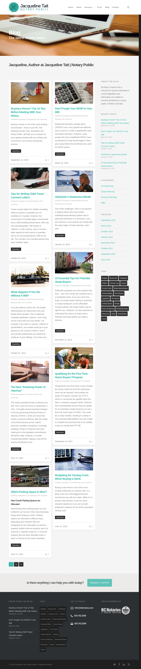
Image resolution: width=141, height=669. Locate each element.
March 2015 (106, 226)
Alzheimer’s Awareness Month (73, 196)
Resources (105, 314)
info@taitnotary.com (84, 608)
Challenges (123, 278)
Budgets (104, 278)
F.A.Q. (99, 7)
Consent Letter (107, 288)
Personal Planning (33, 201)
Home (70, 7)
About (79, 7)
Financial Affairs (107, 293)
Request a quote (99, 583)
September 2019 (108, 220)
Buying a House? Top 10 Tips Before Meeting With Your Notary (28, 112)
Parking (117, 303)
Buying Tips (113, 278)
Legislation (105, 298)
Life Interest (115, 298)
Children (105, 283)
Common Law (114, 283)
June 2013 (105, 260)
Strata (113, 314)
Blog (107, 7)
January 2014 (107, 237)
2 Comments (85, 381)
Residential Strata (122, 308)
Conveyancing (31, 119)
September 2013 (108, 254)
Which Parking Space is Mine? (29, 491)
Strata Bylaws (122, 314)
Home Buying (119, 293)
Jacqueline (21, 119)
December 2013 (108, 243)
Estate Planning (76, 116)
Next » (21, 564)
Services (89, 7)
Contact (115, 7)
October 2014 (107, 231)
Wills (19, 302)
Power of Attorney (108, 308)
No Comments (42, 119)
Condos (123, 283)
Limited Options (107, 303)
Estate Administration (121, 288)
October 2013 (107, 248)
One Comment (27, 302)
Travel (104, 319)
